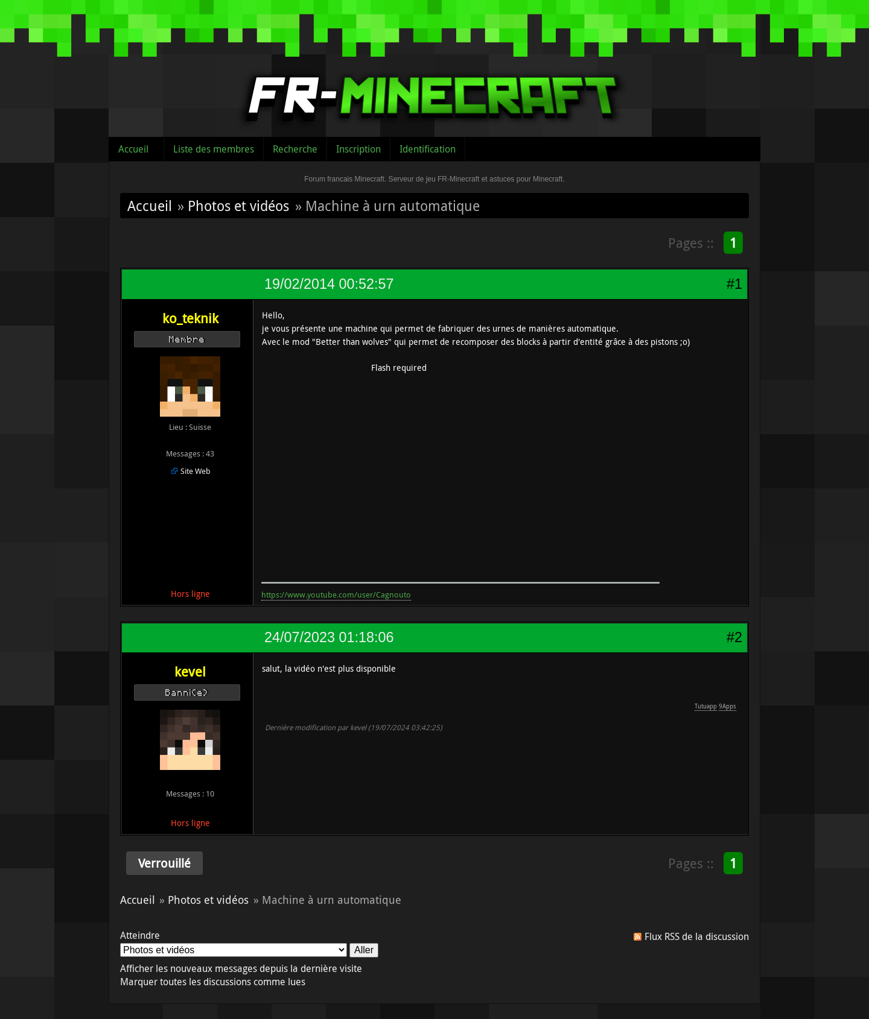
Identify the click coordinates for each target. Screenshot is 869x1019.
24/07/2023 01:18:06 (328, 637)
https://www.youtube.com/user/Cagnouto (336, 594)
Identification (427, 149)
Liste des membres (213, 149)
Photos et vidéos (238, 205)
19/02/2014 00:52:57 (328, 284)
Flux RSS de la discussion (697, 936)
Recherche (295, 149)
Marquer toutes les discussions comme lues (212, 981)
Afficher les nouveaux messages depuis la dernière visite (241, 968)
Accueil (133, 149)
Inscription (358, 149)
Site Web (195, 470)
